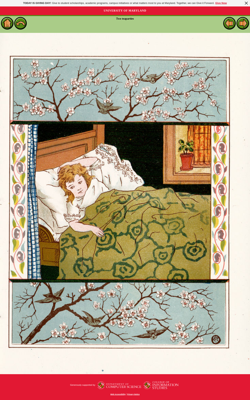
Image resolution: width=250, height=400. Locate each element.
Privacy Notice (133, 394)
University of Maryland (125, 10)
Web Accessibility (118, 394)
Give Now (221, 3)
